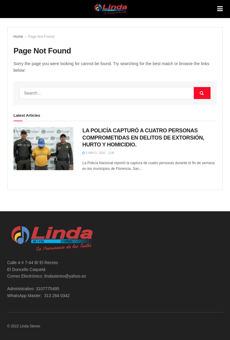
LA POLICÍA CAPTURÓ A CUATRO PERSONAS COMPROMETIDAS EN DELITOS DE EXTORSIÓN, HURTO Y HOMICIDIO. (143, 138)
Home (18, 37)
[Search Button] (202, 93)
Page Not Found (41, 37)
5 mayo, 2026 (93, 153)
